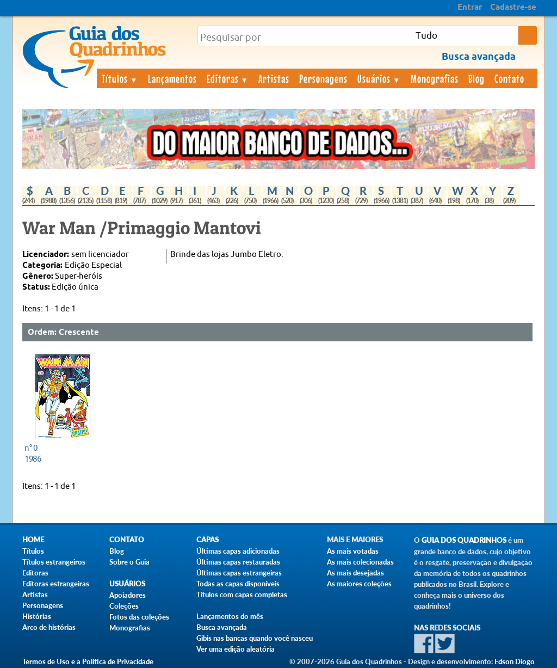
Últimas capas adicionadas (238, 551)
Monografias (435, 78)
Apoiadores (127, 595)
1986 (59, 453)
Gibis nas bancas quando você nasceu (254, 638)
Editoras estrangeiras (55, 583)
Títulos (120, 78)
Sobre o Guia (129, 561)
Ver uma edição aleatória (235, 649)
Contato (509, 78)
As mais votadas (353, 551)
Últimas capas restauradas (238, 561)
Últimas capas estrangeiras (239, 572)
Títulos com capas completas (241, 594)
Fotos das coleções (139, 616)
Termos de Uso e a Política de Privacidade (87, 661)
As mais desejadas (355, 572)
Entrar (469, 7)
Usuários (379, 78)
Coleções (124, 606)
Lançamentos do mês (229, 616)
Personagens (323, 78)
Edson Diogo (514, 661)
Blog (476, 78)
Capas (207, 540)
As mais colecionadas (360, 561)
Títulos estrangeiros (53, 561)
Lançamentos (172, 78)
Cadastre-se (513, 7)
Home (33, 540)
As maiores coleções (359, 583)
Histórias (36, 616)
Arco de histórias (49, 627)
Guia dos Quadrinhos (464, 540)
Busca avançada (221, 627)
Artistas (273, 78)
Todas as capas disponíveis (238, 583)
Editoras (228, 78)
